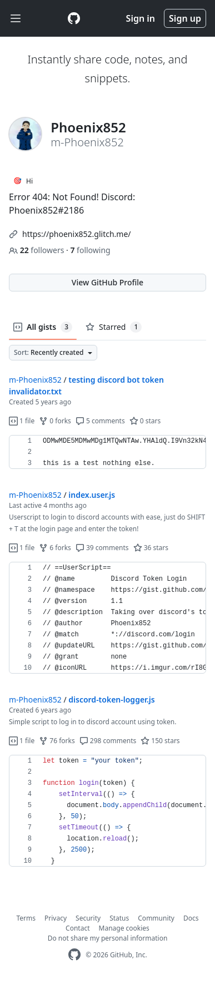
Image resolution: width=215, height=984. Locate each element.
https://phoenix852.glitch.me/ (76, 234)
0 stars (145, 421)
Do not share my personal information (108, 938)
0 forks (55, 421)
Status (119, 918)
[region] (107, 452)
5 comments (100, 421)
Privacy (55, 918)
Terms (26, 918)
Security (88, 918)
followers (37, 250)
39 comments (102, 547)
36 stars (150, 547)
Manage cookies (124, 928)
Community (156, 918)
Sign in (140, 18)
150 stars (160, 740)
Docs (191, 918)
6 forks (55, 547)
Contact (77, 928)
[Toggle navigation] (15, 19)
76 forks (56, 740)
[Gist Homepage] (74, 18)
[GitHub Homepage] (74, 955)
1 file (21, 421)
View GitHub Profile (107, 282)
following (90, 250)
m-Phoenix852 (35, 379)
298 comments (108, 740)
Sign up (185, 18)
